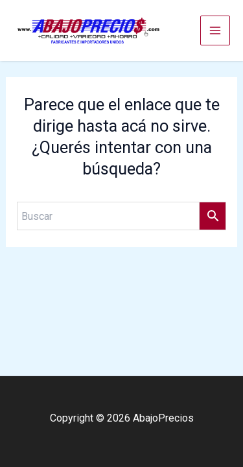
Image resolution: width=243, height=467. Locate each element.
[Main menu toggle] (215, 30)
